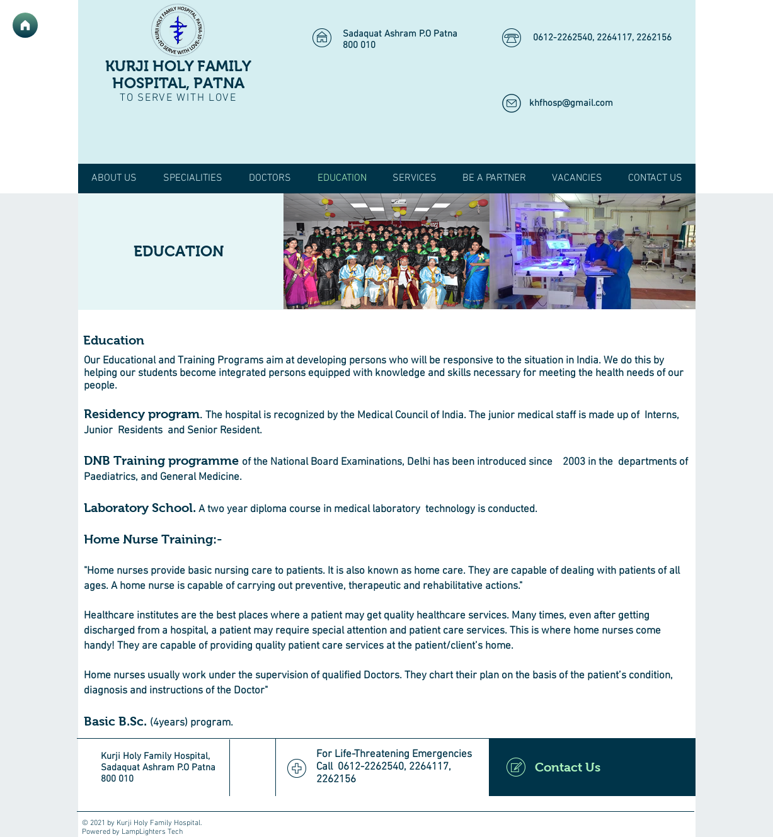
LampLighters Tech (152, 832)
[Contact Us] (592, 767)
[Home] (25, 25)
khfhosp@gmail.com (571, 103)
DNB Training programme (161, 460)
